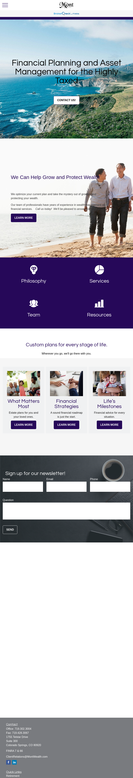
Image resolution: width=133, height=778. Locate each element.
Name (6, 479)
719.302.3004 (23, 728)
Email (49, 479)
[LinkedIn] (14, 762)
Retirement (12, 775)
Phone (94, 479)
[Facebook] (8, 762)
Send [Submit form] (10, 529)
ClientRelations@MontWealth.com (27, 756)
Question (8, 500)
